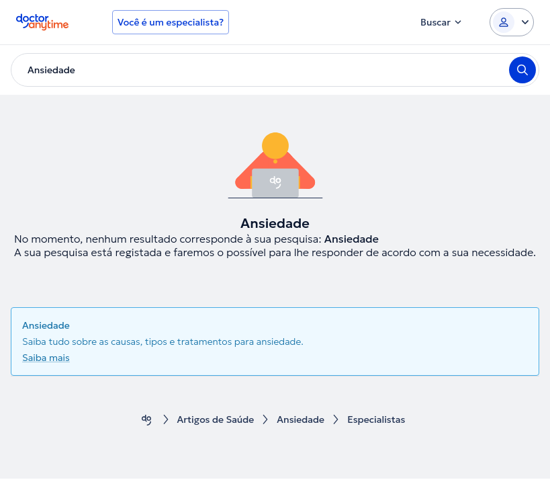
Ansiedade (300, 420)
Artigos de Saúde (216, 420)
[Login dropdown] (512, 22)
